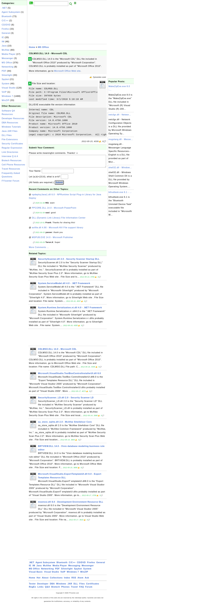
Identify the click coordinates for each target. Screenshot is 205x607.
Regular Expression (12, 148)
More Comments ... (39, 250)
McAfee (6, 50)
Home (32, 47)
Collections (56, 580)
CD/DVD (6, 25)
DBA (52, 586)
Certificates (92, 586)
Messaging (74, 568)
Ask (87, 580)
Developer (42, 586)
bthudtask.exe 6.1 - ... (120, 192)
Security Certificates (12, 144)
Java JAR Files (10, 131)
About (45, 580)
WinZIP (5, 100)
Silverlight (7, 75)
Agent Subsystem (11, 12)
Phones (65, 589)
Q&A (47, 589)
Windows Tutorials (11, 127)
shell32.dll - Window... (120, 167)
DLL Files (7, 135)
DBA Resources (10, 123)
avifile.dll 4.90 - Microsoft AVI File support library (57, 230)
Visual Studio (9, 88)
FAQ (81, 589)
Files (82, 586)
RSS (74, 580)
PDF (4, 71)
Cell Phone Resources (13, 165)
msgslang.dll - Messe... (121, 139)
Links (40, 589)
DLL (75, 586)
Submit (59, 185)
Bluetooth (7, 16)
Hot (39, 580)
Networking (7, 67)
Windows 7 (7, 96)
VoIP (4, 92)
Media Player (8, 54)
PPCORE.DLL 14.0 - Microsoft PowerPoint (54, 210)
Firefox (5, 29)
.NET (4, 8)
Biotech (55, 589)
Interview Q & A (10, 156)
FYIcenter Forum (10, 181)
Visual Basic (36, 574)
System (5, 83)
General (6, 33)
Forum (88, 589)
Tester (32, 586)
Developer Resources (13, 118)
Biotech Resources (11, 160)
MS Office (7, 62)
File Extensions (10, 139)
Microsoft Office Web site (67, 71)
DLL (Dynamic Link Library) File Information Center (59, 220)
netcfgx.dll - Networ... (120, 115)
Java (4, 46)
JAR (70, 586)
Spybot (5, 79)
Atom (80, 580)
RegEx (32, 589)
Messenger (7, 58)
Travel (74, 589)
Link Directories (10, 152)
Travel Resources (11, 169)
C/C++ (5, 20)
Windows (61, 586)
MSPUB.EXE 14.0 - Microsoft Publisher (52, 240)
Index (67, 580)
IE (3, 37)
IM (3, 41)
